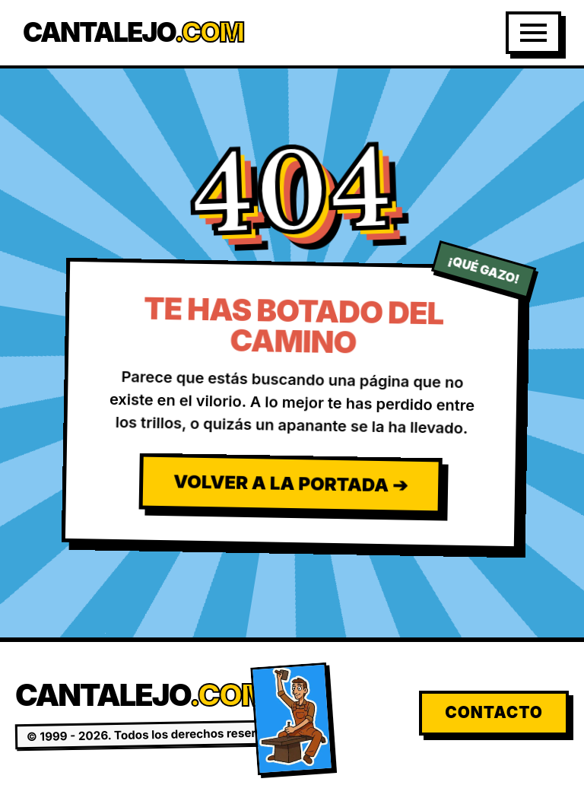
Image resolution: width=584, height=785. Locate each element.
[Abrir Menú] (533, 32)
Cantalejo (133, 32)
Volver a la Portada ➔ (290, 483)
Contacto (494, 712)
